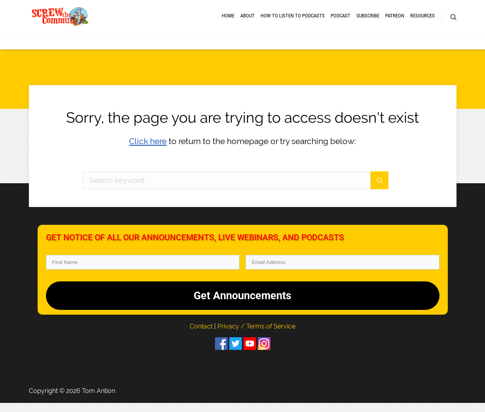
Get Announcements (242, 304)
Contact (202, 335)
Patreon (394, 21)
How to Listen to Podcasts (293, 21)
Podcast (340, 21)
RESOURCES (422, 21)
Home (228, 21)
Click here (148, 150)
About (247, 21)
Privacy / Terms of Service (256, 335)
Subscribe (367, 21)
